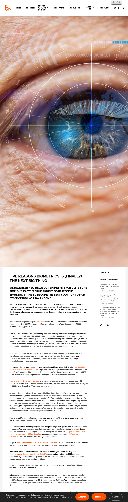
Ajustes (115, 497)
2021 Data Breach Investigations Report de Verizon (37, 443)
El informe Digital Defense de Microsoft (25, 381)
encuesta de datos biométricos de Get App (31, 454)
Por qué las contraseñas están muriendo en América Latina (109, 286)
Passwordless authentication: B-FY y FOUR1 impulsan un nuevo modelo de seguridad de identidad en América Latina (110, 311)
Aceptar (82, 497)
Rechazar (99, 497)
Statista (38, 322)
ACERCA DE (90, 8)
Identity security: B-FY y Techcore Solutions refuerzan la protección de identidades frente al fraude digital (110, 298)
